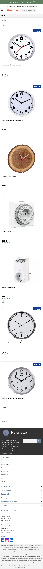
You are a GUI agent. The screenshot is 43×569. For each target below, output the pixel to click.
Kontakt (3, 481)
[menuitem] (2, 10)
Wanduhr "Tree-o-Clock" (9, 176)
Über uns (3, 461)
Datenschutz (4, 471)
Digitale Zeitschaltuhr (8, 287)
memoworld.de (5, 532)
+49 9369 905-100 (6, 516)
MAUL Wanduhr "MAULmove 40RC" (13, 398)
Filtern (5, 21)
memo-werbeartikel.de (7, 530)
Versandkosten (37, 549)
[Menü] (2, 10)
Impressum (4, 474)
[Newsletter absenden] (39, 441)
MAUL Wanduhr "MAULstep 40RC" (12, 120)
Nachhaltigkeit (5, 464)
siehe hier (25, 567)
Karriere (3, 468)
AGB (2, 478)
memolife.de (4, 529)
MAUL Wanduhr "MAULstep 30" (11, 65)
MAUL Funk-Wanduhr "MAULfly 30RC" (13, 343)
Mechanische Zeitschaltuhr (10, 232)
